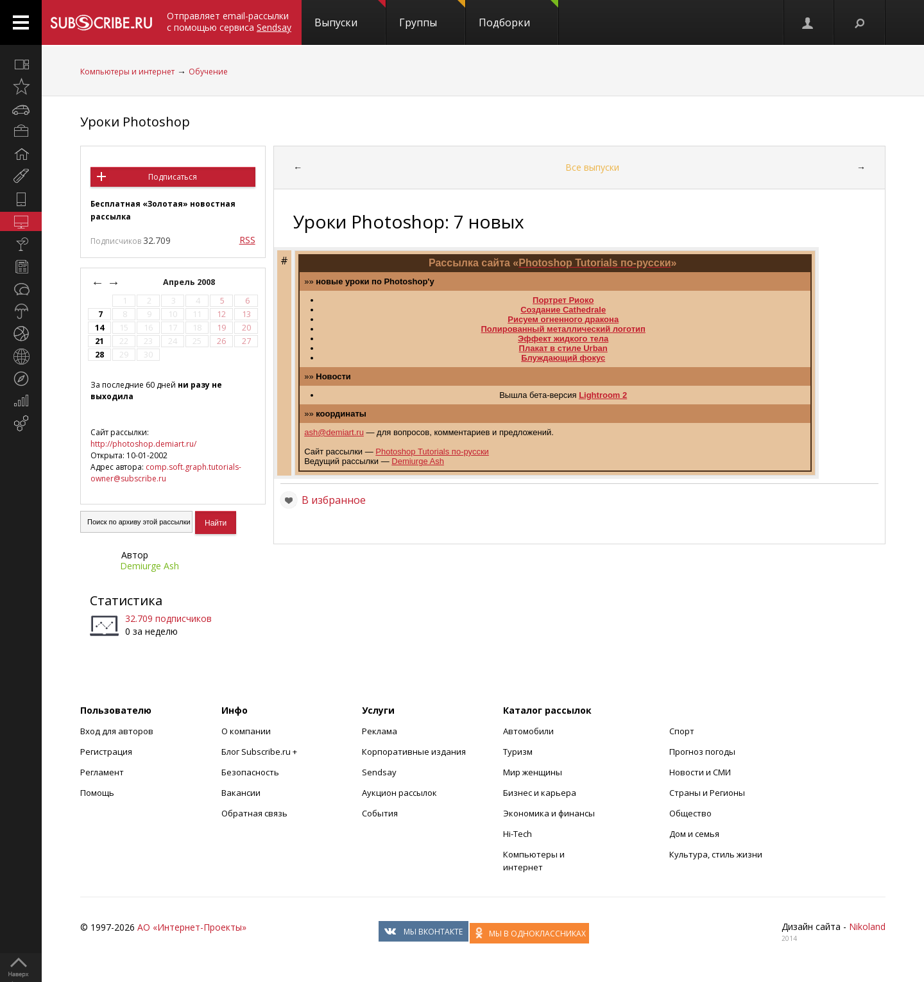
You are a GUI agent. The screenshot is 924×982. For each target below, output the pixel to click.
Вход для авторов (116, 731)
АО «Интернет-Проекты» (191, 927)
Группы (432, 15)
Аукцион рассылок (399, 792)
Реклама (379, 731)
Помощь (97, 792)
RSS (247, 240)
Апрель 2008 (190, 282)
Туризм (518, 751)
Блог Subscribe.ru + (260, 751)
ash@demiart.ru (334, 432)
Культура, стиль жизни (715, 854)
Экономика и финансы (549, 813)
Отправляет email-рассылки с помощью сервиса (229, 21)
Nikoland (867, 926)
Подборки (518, 15)
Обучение (208, 71)
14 (99, 327)
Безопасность (250, 772)
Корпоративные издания (414, 751)
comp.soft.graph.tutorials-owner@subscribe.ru (165, 472)
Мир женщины (532, 772)
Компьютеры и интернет (127, 71)
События (380, 813)
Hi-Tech (517, 834)
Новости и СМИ (700, 772)
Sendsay (379, 772)
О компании (246, 731)
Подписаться (172, 176)
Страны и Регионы (707, 792)
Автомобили (528, 731)
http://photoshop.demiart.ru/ (143, 443)
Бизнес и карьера (539, 792)
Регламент (102, 772)
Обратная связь (254, 813)
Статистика (126, 600)
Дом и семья (694, 834)
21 (99, 341)
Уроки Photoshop (135, 121)
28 (99, 354)
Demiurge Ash (149, 566)
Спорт (681, 731)
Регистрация (106, 751)
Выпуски (350, 15)
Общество (690, 813)
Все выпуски (592, 167)
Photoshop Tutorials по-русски (432, 451)
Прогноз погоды (702, 751)
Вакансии (241, 792)
